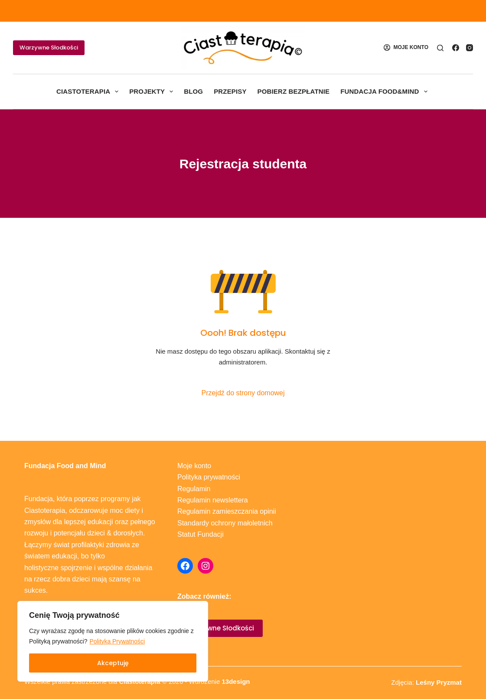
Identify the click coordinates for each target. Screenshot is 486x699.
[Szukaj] (440, 48)
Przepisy (230, 91)
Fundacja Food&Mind (385, 91)
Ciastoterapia (89, 91)
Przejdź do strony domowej (242, 393)
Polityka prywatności (208, 477)
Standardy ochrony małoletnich (225, 523)
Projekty (152, 91)
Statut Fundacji (200, 534)
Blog (193, 91)
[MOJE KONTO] (406, 47)
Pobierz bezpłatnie (294, 91)
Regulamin (193, 488)
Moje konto (194, 465)
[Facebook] (455, 47)
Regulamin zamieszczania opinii (226, 511)
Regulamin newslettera (212, 500)
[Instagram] (469, 47)
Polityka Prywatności (117, 641)
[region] (112, 641)
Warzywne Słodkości (49, 47)
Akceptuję (113, 663)
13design (236, 681)
